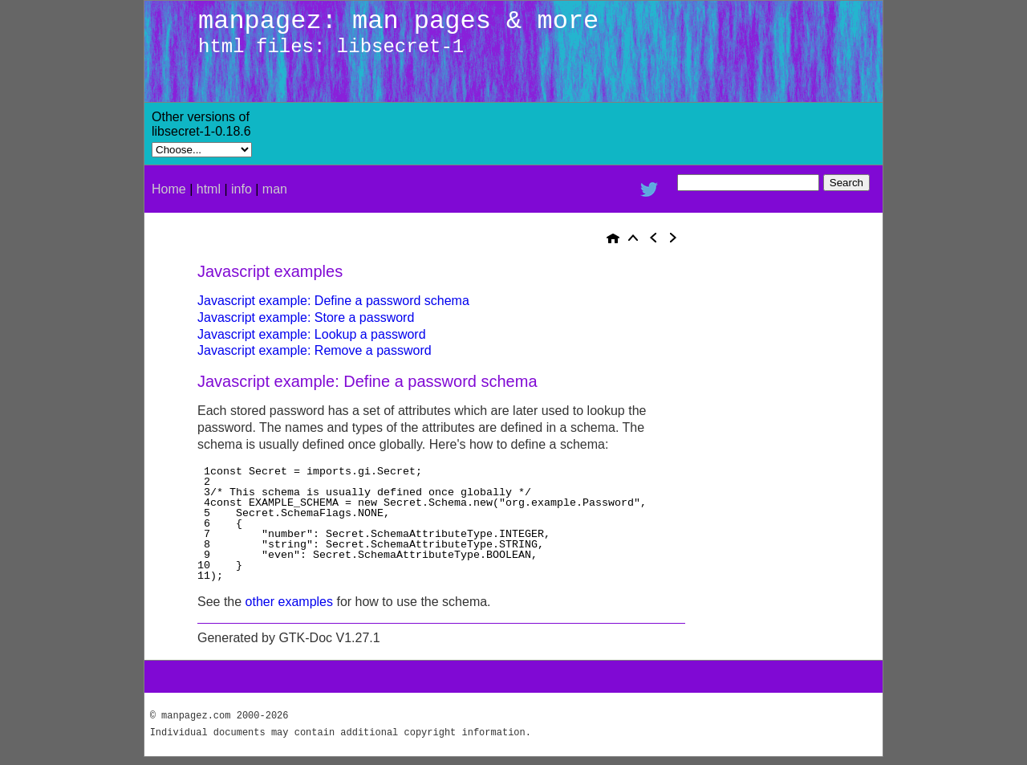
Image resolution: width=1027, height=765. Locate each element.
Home (169, 189)
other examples (289, 601)
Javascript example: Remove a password (314, 350)
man (274, 189)
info (241, 189)
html (209, 189)
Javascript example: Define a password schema (333, 300)
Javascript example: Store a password (305, 317)
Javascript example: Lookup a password (311, 334)
